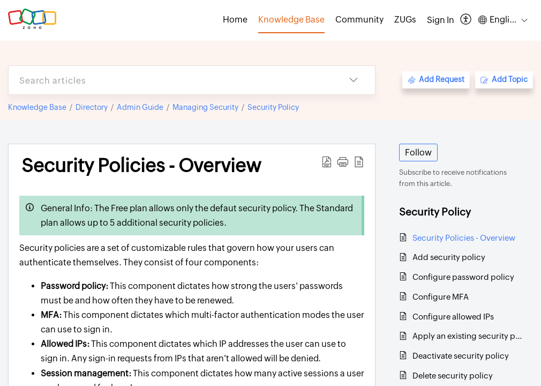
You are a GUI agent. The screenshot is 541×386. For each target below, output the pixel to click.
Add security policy (448, 257)
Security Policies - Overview (141, 165)
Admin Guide (140, 107)
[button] (342, 162)
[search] (170, 80)
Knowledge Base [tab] (291, 19)
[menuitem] (441, 20)
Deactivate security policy (460, 355)
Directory (92, 107)
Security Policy (273, 107)
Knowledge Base (37, 107)
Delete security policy (452, 375)
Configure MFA (440, 296)
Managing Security (205, 107)
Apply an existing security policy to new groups (467, 335)
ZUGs (405, 19)
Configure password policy (463, 276)
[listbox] (353, 80)
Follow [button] (418, 152)
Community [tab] (359, 19)
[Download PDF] (326, 162)
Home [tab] (235, 19)
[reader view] (359, 162)
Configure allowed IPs (453, 316)
